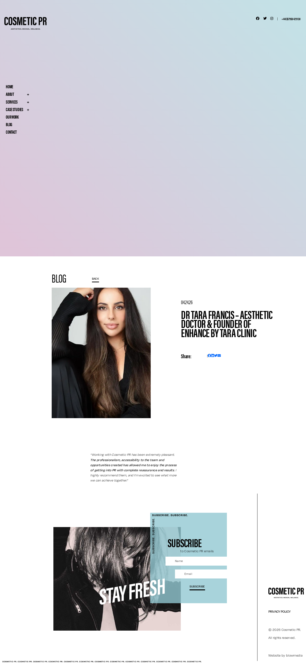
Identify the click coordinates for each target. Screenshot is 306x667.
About (27, 94)
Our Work (12, 117)
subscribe (197, 586)
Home (9, 86)
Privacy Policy (279, 611)
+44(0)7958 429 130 (290, 18)
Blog (9, 124)
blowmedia (294, 655)
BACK (95, 278)
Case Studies (27, 109)
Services (27, 101)
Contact (11, 132)
